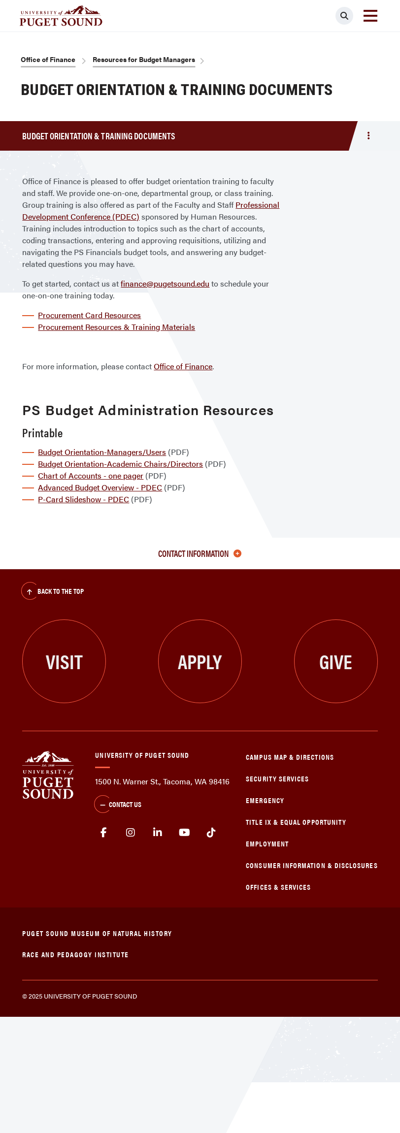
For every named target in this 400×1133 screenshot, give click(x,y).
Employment (267, 843)
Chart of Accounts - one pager (90, 475)
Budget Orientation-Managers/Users (102, 451)
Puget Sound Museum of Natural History (97, 933)
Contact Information (199, 553)
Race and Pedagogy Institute (75, 954)
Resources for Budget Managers (144, 59)
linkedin (158, 833)
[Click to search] (344, 16)
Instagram (130, 833)
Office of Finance (48, 59)
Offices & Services (278, 886)
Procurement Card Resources (89, 315)
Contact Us (117, 805)
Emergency (265, 800)
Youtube (184, 833)
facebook (103, 833)
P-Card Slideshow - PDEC (83, 499)
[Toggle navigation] (370, 16)
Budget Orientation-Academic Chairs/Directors (120, 463)
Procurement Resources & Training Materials (116, 326)
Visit (64, 661)
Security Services (277, 778)
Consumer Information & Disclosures (311, 865)
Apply (200, 661)
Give (335, 661)
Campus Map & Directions (290, 756)
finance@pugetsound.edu (165, 283)
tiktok (211, 833)
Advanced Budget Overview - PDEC (100, 487)
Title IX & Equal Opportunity (296, 821)
